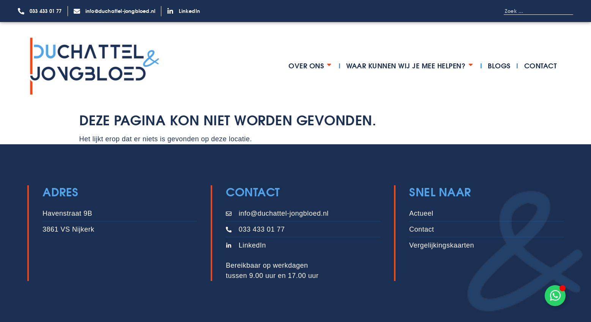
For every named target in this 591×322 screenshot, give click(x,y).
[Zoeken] (565, 11)
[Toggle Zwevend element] (555, 295)
